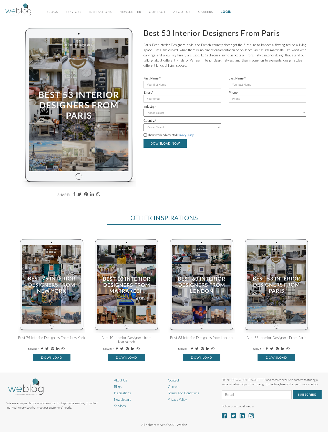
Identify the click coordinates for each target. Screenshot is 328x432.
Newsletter (130, 12)
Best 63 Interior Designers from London (201, 337)
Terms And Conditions (183, 393)
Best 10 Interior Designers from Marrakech (126, 339)
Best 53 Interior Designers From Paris (276, 337)
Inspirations (100, 12)
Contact (157, 12)
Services (73, 12)
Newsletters (122, 399)
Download (51, 357)
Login (226, 12)
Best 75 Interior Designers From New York (51, 337)
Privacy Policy (185, 135)
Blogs (52, 12)
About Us (181, 12)
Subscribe (307, 394)
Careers (205, 12)
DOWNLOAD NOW (165, 143)
